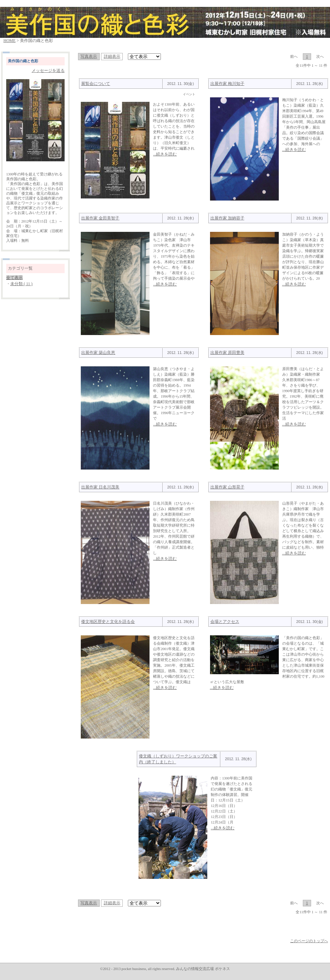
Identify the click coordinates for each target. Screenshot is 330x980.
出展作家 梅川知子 (227, 83)
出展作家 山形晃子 (227, 487)
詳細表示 (112, 56)
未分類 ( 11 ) (21, 283)
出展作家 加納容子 (227, 218)
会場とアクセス (224, 621)
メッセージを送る (48, 70)
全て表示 (14, 277)
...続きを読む (165, 154)
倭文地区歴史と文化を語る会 (108, 621)
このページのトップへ (309, 941)
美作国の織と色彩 (23, 61)
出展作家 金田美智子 (100, 218)
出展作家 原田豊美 (227, 352)
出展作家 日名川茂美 (100, 487)
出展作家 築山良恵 (98, 352)
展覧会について (95, 83)
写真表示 (88, 56)
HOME (9, 40)
